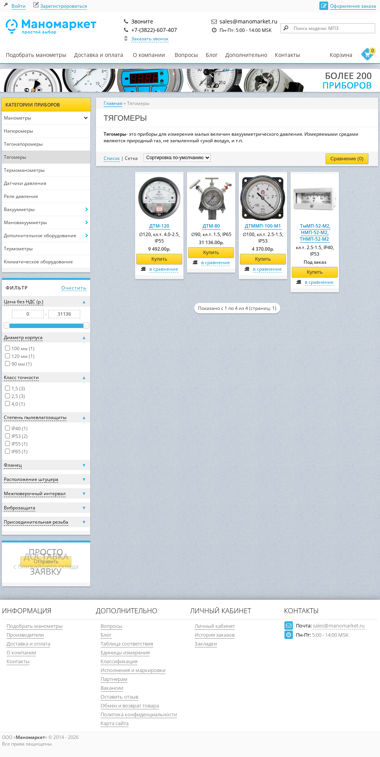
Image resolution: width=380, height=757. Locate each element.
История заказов (215, 634)
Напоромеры (18, 131)
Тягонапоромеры (23, 144)
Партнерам (114, 678)
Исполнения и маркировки (133, 670)
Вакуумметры (19, 209)
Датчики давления (25, 183)
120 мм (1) (23, 356)
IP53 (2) (20, 436)
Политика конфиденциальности (139, 714)
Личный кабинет (215, 625)
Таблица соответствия (127, 643)
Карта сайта (115, 723)
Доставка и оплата (98, 54)
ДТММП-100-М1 (263, 226)
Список (112, 158)
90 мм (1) (22, 364)
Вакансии (112, 687)
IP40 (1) (20, 428)
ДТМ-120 (159, 226)
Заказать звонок (150, 38)
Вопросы (186, 54)
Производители (25, 634)
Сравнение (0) (346, 158)
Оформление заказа (353, 6)
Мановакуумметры (25, 222)
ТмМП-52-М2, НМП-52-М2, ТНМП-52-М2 (315, 232)
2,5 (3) (18, 396)
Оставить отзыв (119, 696)
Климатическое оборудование (38, 261)
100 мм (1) (23, 348)
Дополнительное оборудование (40, 235)
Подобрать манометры (36, 54)
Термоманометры (24, 170)
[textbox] (327, 28)
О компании (149, 55)
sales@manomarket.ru (339, 625)
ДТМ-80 (211, 226)
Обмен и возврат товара (130, 705)
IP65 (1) (20, 451)
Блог (212, 54)
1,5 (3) (18, 388)
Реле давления (21, 196)
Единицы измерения (125, 652)
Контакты (287, 54)
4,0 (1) (18, 404)
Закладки (206, 643)
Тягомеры (15, 157)
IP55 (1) (20, 444)
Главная (113, 103)
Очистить (73, 287)
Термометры (18, 248)
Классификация (119, 661)
